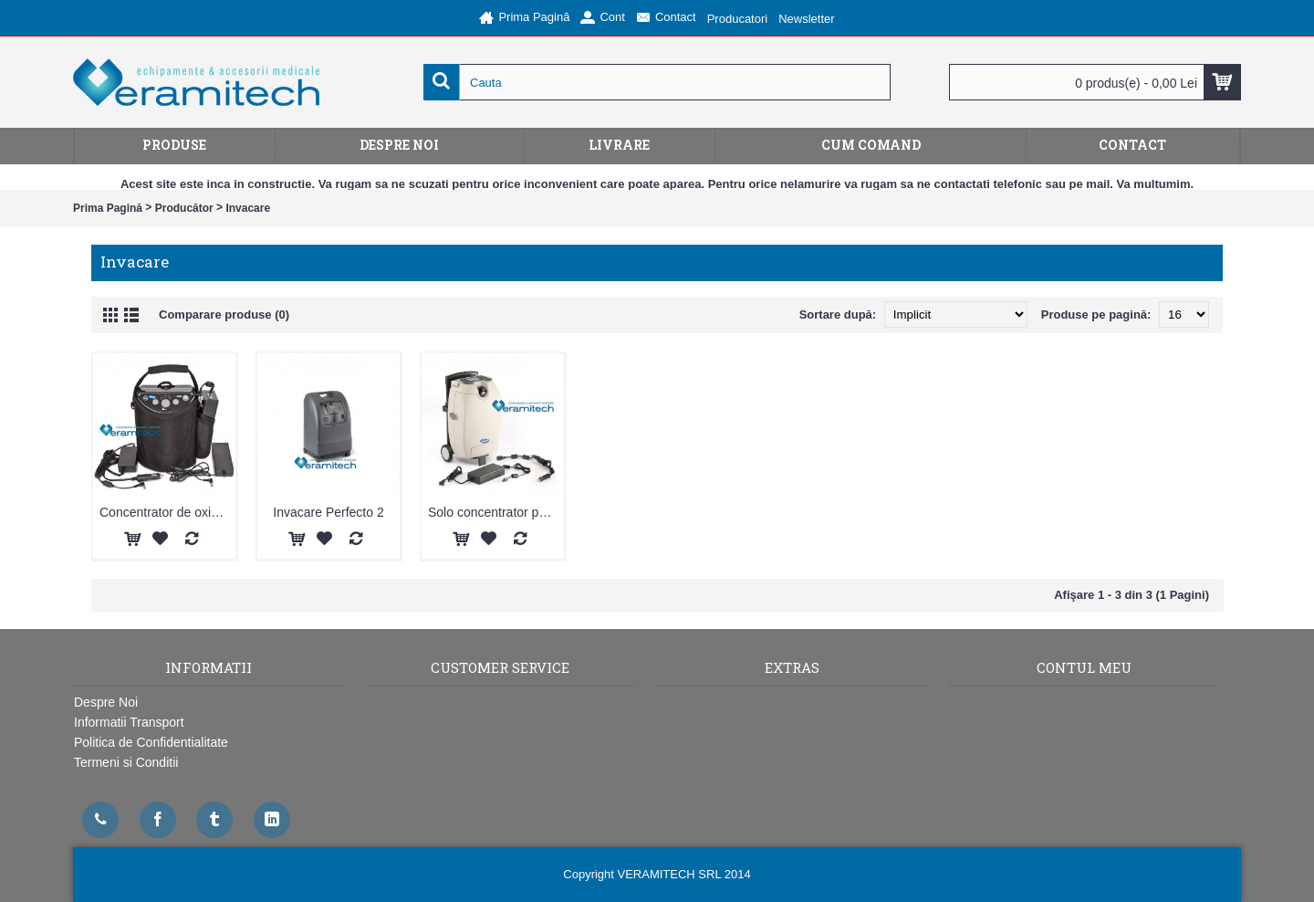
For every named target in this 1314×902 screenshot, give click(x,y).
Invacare (247, 208)
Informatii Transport (129, 722)
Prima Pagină (107, 208)
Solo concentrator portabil (496, 512)
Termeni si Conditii (126, 762)
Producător (184, 208)
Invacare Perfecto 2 (328, 512)
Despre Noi (106, 702)
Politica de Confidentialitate (151, 742)
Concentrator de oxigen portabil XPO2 (167, 512)
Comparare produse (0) (224, 314)
